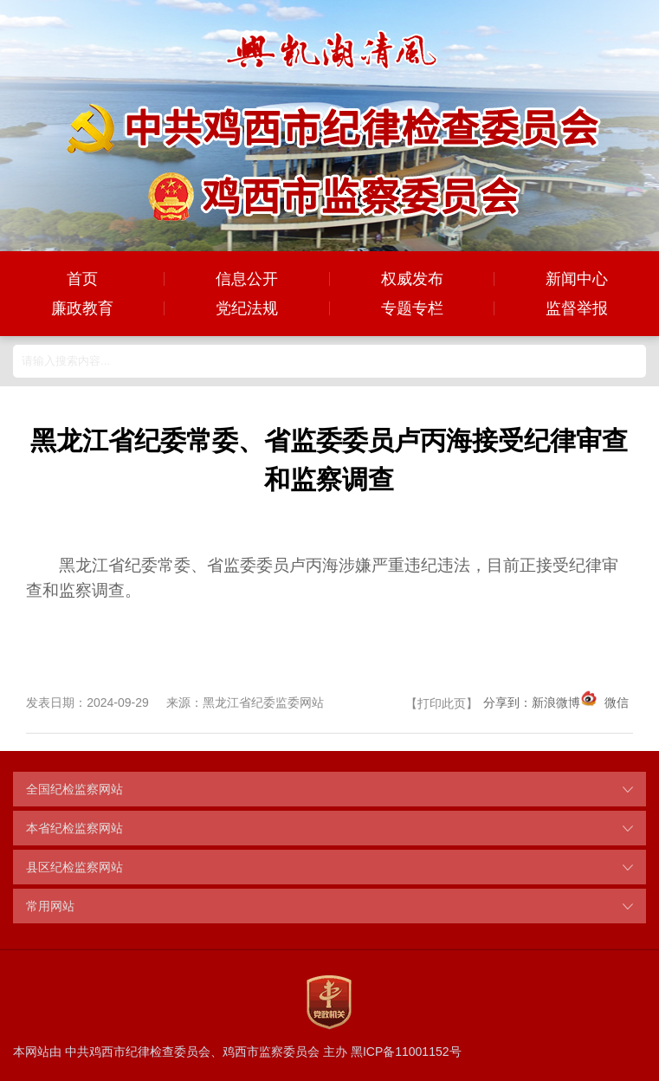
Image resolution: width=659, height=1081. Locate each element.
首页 (82, 279)
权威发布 (412, 279)
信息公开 (247, 279)
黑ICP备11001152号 (406, 1051)
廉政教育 (82, 308)
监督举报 (577, 308)
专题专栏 (412, 308)
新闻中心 (577, 279)
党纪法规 (247, 308)
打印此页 (441, 703)
